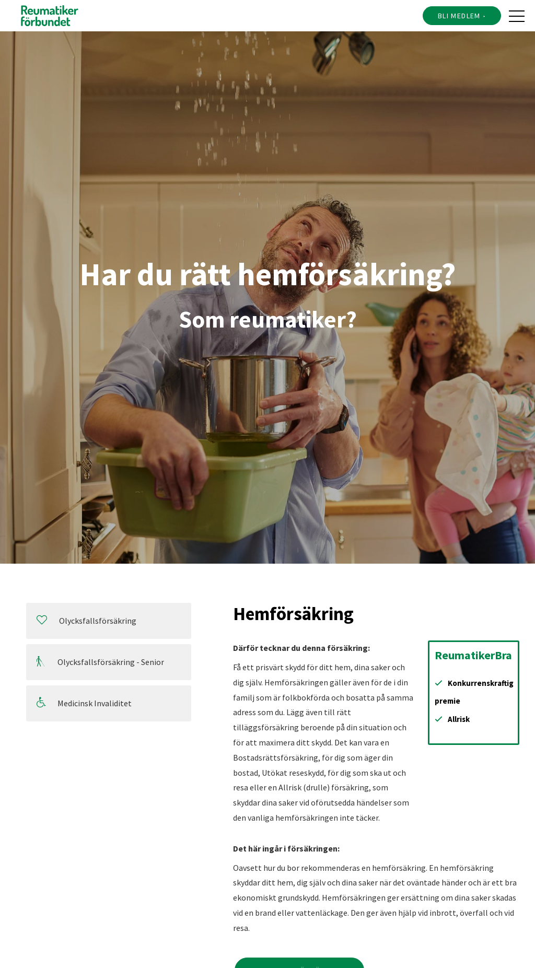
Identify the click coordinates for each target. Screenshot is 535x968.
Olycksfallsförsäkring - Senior (100, 661)
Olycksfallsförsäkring (86, 620)
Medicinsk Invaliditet (84, 702)
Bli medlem (459, 15)
